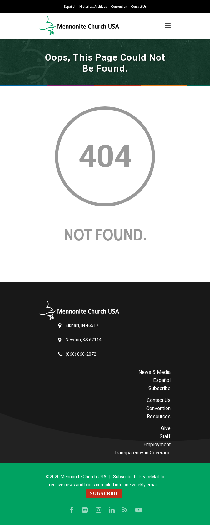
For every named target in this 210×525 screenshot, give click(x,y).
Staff (165, 436)
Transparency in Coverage (142, 453)
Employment (157, 445)
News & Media (154, 372)
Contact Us (139, 6)
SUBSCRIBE (104, 493)
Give (166, 428)
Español (69, 6)
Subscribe (159, 388)
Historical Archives (93, 6)
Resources (159, 416)
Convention (119, 6)
